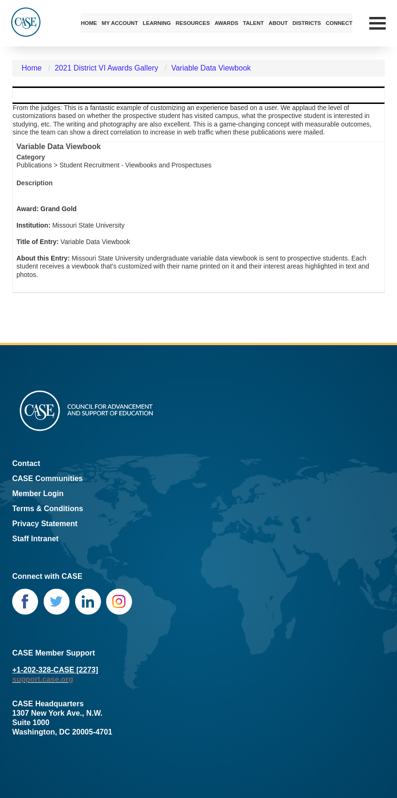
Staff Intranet (35, 539)
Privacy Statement (45, 524)
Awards (226, 23)
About (278, 23)
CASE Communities (47, 478)
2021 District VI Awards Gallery (106, 68)
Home (89, 23)
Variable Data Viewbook (210, 68)
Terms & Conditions (47, 509)
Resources (193, 23)
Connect (339, 23)
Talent (253, 23)
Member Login (37, 494)
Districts (307, 23)
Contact (26, 463)
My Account (119, 23)
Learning (157, 23)
